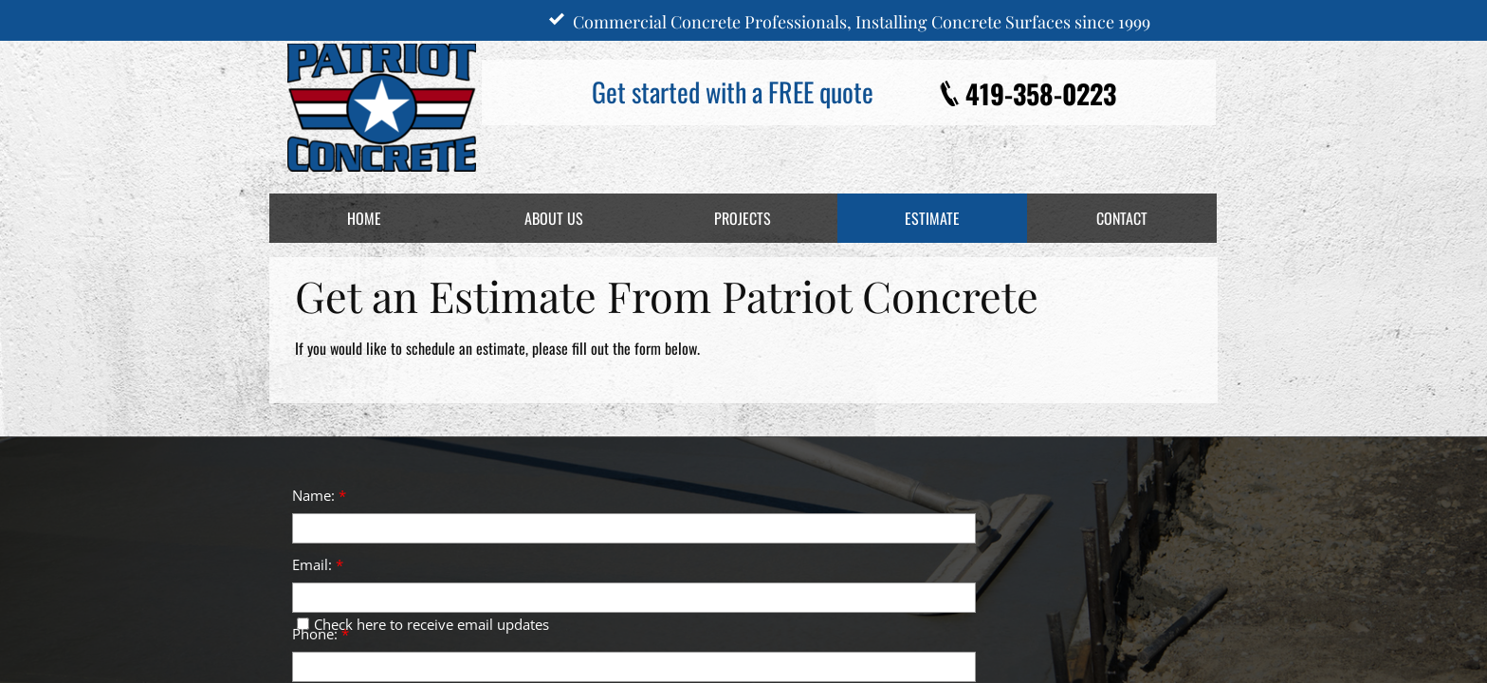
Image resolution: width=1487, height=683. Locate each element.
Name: (319, 495)
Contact (1121, 218)
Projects (742, 218)
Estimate (932, 218)
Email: (317, 564)
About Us (553, 218)
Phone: (320, 633)
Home (364, 218)
